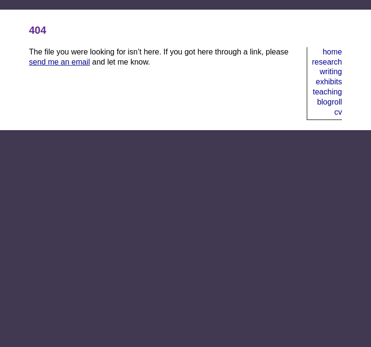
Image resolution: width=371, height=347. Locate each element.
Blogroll (329, 102)
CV (338, 112)
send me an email (59, 62)
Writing (331, 71)
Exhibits (329, 82)
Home (332, 52)
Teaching (327, 92)
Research (327, 62)
